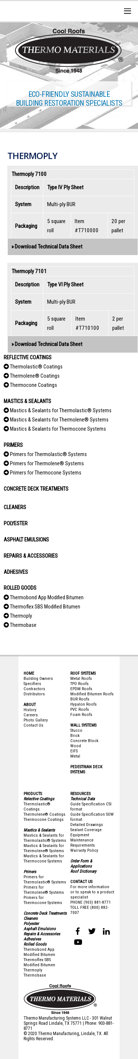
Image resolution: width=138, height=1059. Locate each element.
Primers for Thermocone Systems (45, 473)
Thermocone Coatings (33, 385)
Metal (75, 756)
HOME (29, 673)
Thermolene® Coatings (35, 376)
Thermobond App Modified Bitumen (47, 597)
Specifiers (32, 683)
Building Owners (38, 678)
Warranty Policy (84, 850)
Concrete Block (84, 740)
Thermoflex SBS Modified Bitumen (45, 607)
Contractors (34, 688)
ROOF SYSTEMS (83, 673)
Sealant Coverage (86, 829)
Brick (74, 735)
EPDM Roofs (81, 688)
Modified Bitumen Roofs (92, 693)
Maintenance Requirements (82, 842)
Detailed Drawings (86, 824)
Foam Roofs (81, 714)
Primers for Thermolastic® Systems (48, 454)
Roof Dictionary (83, 871)
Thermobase (23, 625)
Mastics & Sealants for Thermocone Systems (58, 429)
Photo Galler (35, 720)
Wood (75, 745)
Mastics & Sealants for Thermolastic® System (44, 838)
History (30, 709)
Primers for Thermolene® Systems (47, 463)
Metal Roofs (81, 678)
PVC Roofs (79, 709)
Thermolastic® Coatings (36, 367)
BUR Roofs (79, 699)
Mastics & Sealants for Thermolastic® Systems (61, 410)
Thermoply (21, 616)
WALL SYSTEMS (83, 725)
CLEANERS (15, 507)
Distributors (34, 693)
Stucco (76, 730)
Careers (31, 714)
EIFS (74, 750)
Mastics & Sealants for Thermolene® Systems (59, 420)
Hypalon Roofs (83, 704)
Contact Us (33, 725)
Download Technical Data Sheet (48, 246)
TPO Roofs (79, 683)
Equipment (79, 834)
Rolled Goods (35, 944)
